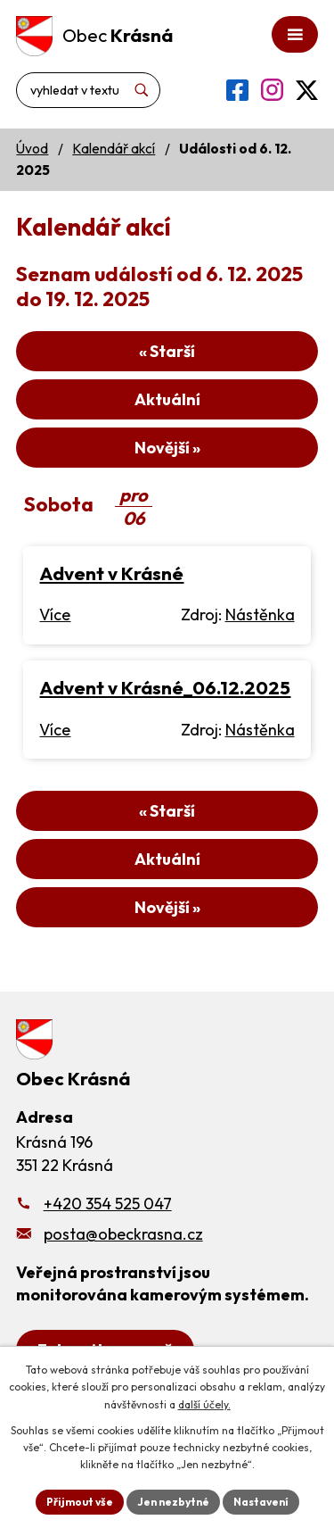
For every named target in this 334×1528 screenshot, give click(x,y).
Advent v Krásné (111, 573)
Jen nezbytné (173, 1501)
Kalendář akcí (113, 148)
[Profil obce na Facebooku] (237, 90)
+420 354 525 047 (108, 1203)
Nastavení (261, 1501)
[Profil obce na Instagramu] (272, 90)
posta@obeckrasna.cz (123, 1234)
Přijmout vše (79, 1501)
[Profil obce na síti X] (307, 90)
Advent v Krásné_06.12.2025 (164, 687)
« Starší (167, 351)
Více (54, 614)
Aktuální (167, 399)
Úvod (32, 148)
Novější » (167, 447)
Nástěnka (260, 614)
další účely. (204, 1404)
